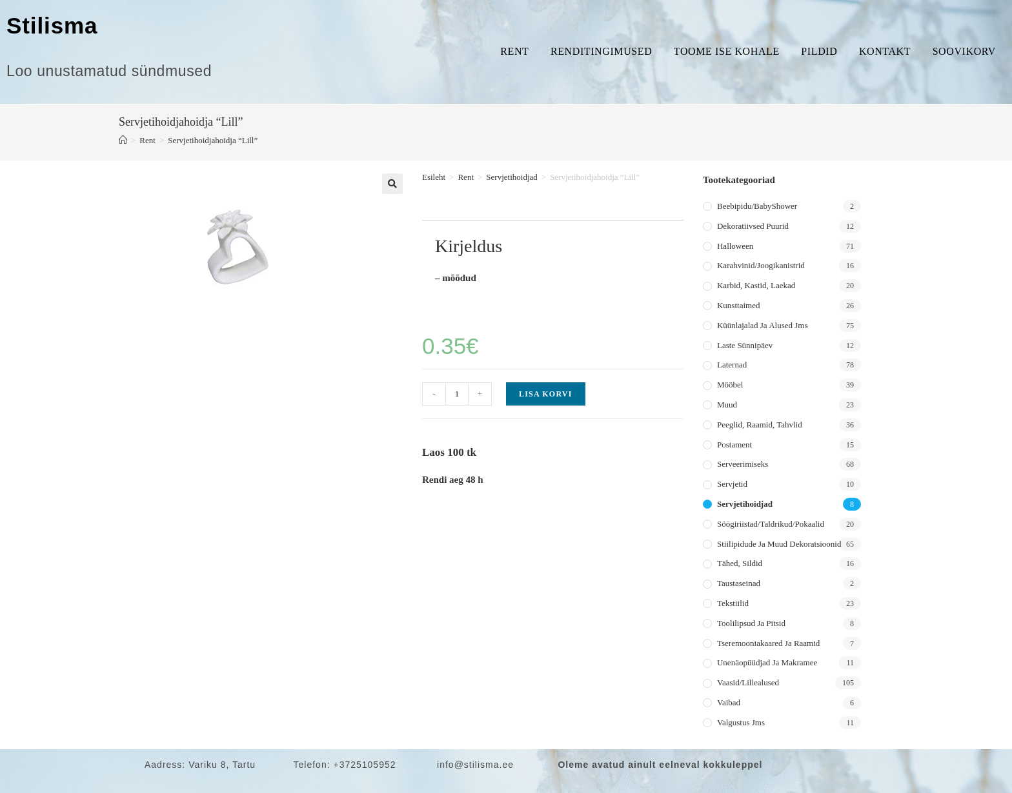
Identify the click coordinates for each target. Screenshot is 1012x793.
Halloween (735, 246)
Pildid (819, 51)
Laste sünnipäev (745, 345)
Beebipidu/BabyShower (757, 206)
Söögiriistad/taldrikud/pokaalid (770, 524)
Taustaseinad (738, 583)
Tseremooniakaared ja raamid (768, 643)
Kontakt (885, 51)
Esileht (433, 177)
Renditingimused (601, 51)
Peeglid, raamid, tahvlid (759, 424)
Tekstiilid (733, 603)
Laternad (732, 364)
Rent (514, 51)
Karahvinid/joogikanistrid (761, 265)
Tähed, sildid (739, 563)
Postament (734, 444)
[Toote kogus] (457, 394)
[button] (392, 183)
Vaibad (728, 702)
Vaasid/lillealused (748, 682)
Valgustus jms (741, 722)
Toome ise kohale (727, 51)
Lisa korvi (545, 393)
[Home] (123, 140)
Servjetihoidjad (511, 177)
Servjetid (732, 484)
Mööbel (730, 384)
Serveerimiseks (742, 464)
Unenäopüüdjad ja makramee (767, 662)
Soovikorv (964, 51)
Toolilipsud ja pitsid (751, 623)
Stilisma (51, 25)
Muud (727, 404)
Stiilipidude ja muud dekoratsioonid (779, 544)
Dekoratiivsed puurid (753, 226)
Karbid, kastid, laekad (756, 285)
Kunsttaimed (738, 305)
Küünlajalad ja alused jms (762, 325)
